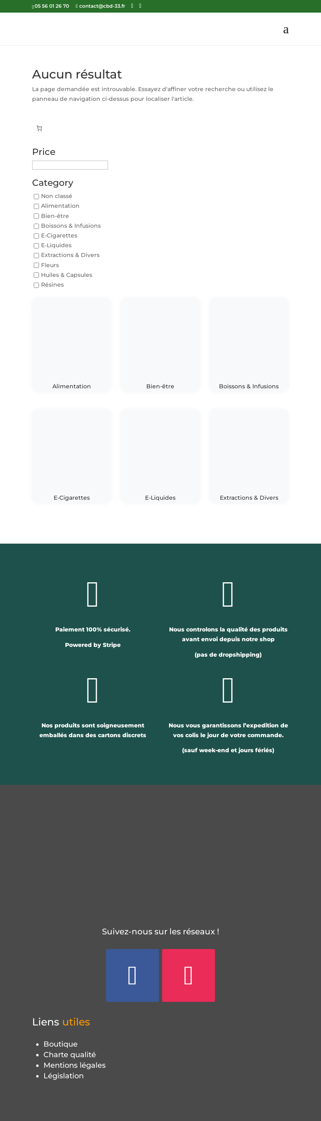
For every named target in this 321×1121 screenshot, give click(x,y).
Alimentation (60, 206)
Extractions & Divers (70, 255)
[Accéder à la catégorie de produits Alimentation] (71, 345)
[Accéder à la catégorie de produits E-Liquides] (160, 456)
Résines (52, 284)
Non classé (56, 196)
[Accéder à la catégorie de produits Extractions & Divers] (249, 456)
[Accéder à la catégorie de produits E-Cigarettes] (71, 456)
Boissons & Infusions (71, 225)
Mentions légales (74, 1065)
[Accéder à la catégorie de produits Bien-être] (160, 345)
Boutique (60, 1044)
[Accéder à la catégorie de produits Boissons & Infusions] (249, 345)
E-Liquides (56, 245)
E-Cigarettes (59, 235)
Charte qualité (69, 1054)
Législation (63, 1075)
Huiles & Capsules (66, 275)
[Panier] (39, 128)
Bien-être (55, 216)
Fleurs (50, 265)
